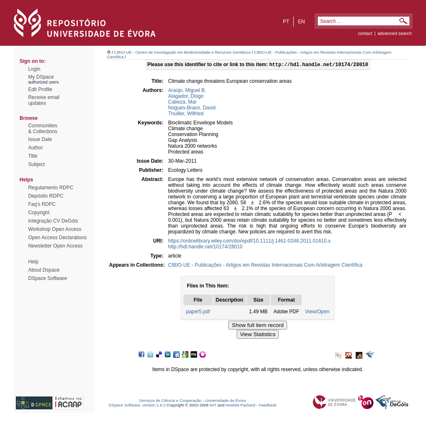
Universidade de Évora (225, 401)
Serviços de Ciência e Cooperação (170, 401)
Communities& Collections (42, 128)
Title (32, 156)
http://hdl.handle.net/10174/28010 (205, 247)
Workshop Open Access (55, 229)
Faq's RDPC (42, 204)
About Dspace (43, 270)
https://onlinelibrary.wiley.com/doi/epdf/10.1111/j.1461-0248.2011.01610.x (249, 242)
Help (33, 262)
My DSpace (41, 77)
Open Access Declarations (57, 237)
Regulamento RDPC (51, 188)
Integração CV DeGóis (53, 221)
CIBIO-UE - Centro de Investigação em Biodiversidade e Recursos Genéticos (182, 52)
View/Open (317, 312)
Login (34, 69)
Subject (36, 164)
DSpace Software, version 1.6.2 (137, 406)
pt (286, 22)
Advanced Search (395, 33)
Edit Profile (40, 89)
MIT (213, 406)
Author (35, 148)
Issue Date (40, 139)
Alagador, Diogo (185, 97)
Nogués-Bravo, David (191, 108)
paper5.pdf (198, 312)
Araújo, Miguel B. (187, 91)
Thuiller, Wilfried (185, 114)
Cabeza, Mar (182, 103)
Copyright (39, 212)
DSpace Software (47, 278)
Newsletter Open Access (55, 246)
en (301, 22)
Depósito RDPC (46, 196)
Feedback (268, 406)
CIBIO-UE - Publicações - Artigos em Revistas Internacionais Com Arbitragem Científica (265, 266)
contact (365, 33)
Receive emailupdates (43, 100)
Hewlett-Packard (240, 406)
